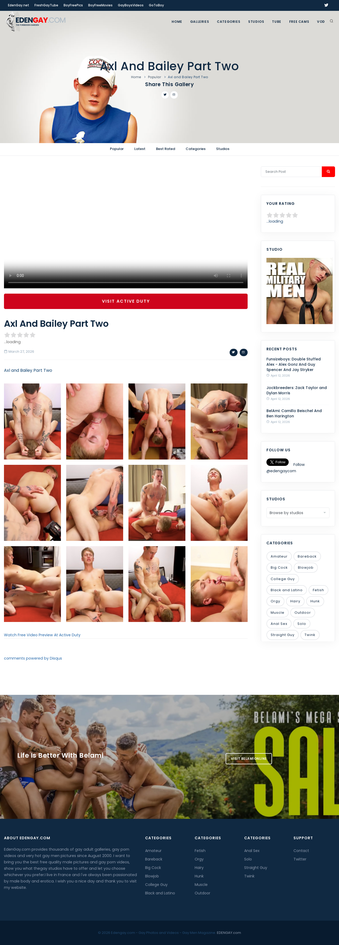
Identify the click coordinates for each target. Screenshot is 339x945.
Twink (310, 634)
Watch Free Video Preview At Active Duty (42, 635)
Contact (301, 850)
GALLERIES (199, 21)
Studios (256, 21)
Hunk (315, 601)
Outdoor (303, 612)
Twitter (299, 859)
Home (177, 21)
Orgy (275, 601)
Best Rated (165, 148)
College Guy (283, 578)
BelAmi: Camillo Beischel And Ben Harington (294, 413)
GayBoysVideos (131, 5)
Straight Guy (283, 634)
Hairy (295, 601)
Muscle (277, 612)
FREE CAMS (299, 21)
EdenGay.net (18, 5)
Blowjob (306, 567)
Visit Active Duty (126, 301)
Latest (139, 148)
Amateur (279, 556)
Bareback (307, 556)
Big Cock (279, 567)
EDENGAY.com (229, 932)
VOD (321, 21)
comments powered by (33, 658)
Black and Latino (287, 590)
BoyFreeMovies (100, 5)
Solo (301, 623)
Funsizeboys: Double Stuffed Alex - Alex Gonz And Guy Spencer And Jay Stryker (293, 364)
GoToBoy (156, 5)
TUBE (276, 21)
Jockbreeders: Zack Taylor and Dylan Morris (296, 390)
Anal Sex (279, 623)
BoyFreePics (73, 5)
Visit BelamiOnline (249, 758)
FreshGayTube (46, 5)
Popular (154, 77)
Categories (228, 21)
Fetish (318, 590)
